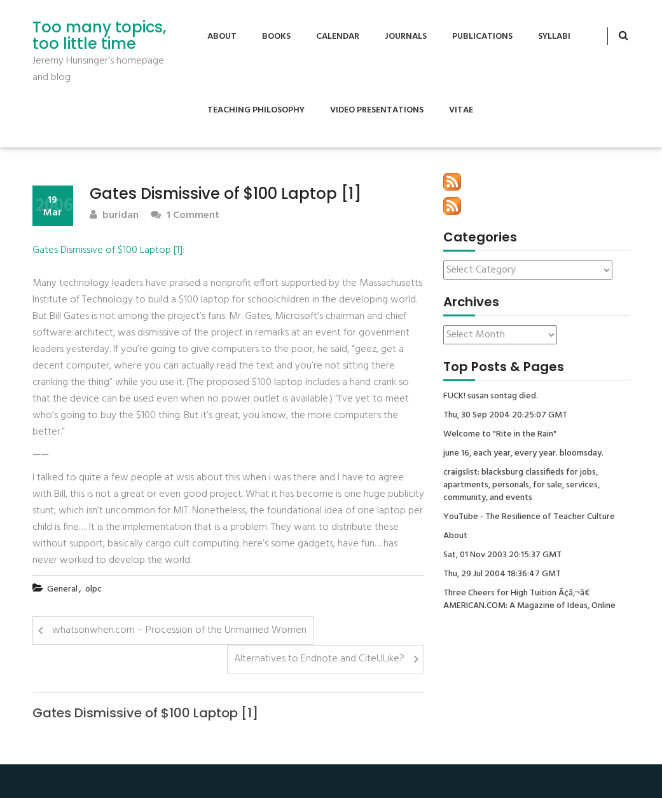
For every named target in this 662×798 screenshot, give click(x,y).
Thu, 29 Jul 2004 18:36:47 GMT (502, 574)
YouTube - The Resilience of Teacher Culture (529, 517)
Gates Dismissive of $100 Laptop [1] (107, 250)
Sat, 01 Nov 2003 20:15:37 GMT (502, 555)
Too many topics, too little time (99, 36)
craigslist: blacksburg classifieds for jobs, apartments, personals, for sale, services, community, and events (521, 485)
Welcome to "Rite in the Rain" (499, 434)
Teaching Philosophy (256, 110)
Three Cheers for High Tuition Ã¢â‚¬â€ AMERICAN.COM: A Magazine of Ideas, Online (529, 599)
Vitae (461, 110)
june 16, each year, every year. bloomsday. (523, 453)
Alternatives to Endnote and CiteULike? (319, 659)
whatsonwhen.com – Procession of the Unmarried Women (179, 630)
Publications (482, 36)
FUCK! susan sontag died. (490, 396)
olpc (93, 589)
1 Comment (185, 215)
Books (276, 36)
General (62, 589)
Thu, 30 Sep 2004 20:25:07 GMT (505, 415)
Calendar (337, 36)
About (222, 36)
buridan (114, 215)
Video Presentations (377, 110)
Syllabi (554, 36)
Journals (406, 36)
